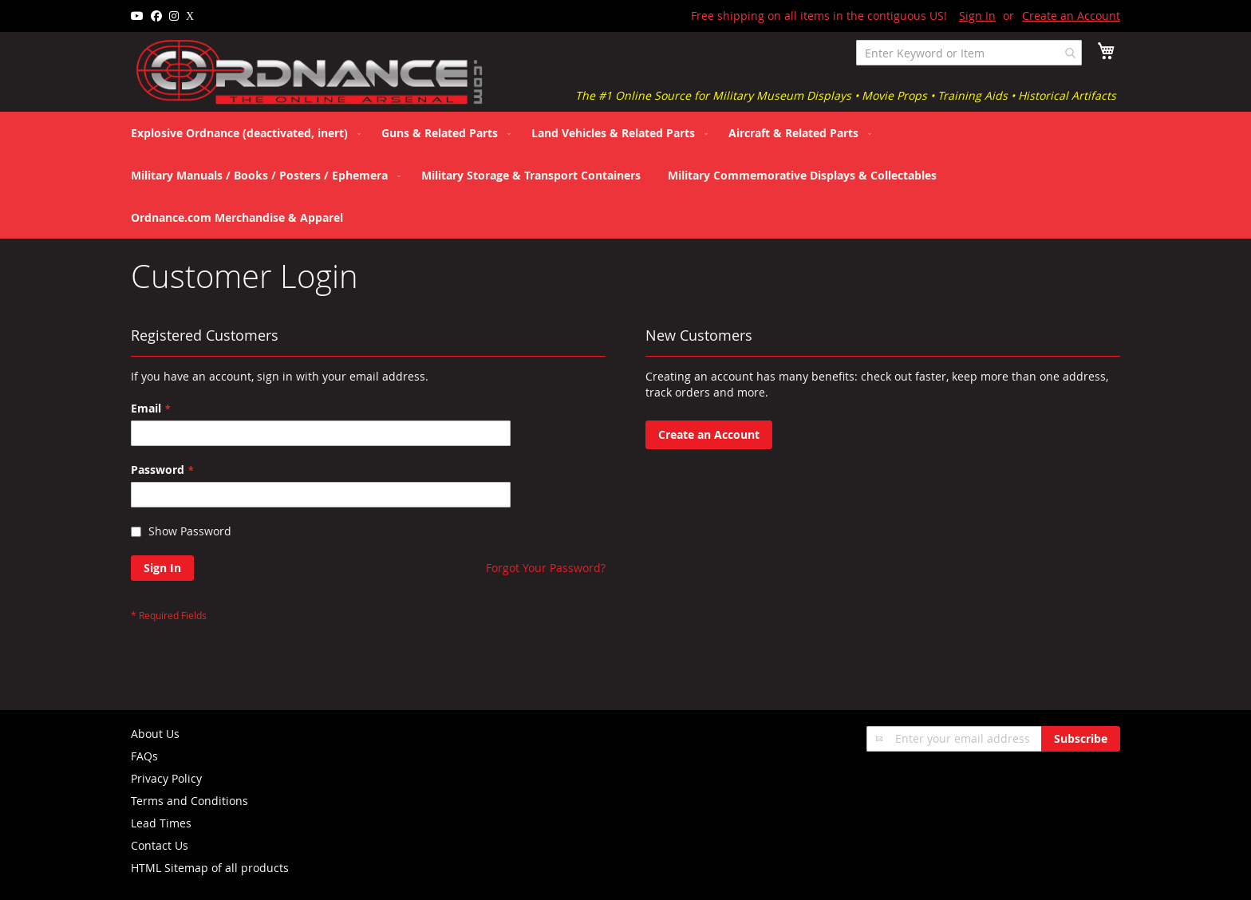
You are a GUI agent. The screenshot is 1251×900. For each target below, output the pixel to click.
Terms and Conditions (189, 800)
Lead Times (161, 823)
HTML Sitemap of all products (210, 867)
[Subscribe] (1080, 739)
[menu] (625, 175)
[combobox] (969, 52)
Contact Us (159, 845)
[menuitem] (242, 133)
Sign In (977, 15)
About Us (155, 733)
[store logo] (310, 73)
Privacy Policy (166, 778)
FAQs (144, 756)
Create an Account (1071, 15)
